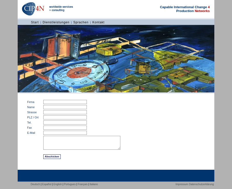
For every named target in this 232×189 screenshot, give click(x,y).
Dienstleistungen (56, 22)
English (58, 187)
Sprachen (80, 22)
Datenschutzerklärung (201, 187)
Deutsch (35, 187)
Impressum (181, 187)
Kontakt (98, 22)
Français (83, 187)
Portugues (70, 187)
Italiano (94, 187)
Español (46, 187)
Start (35, 22)
